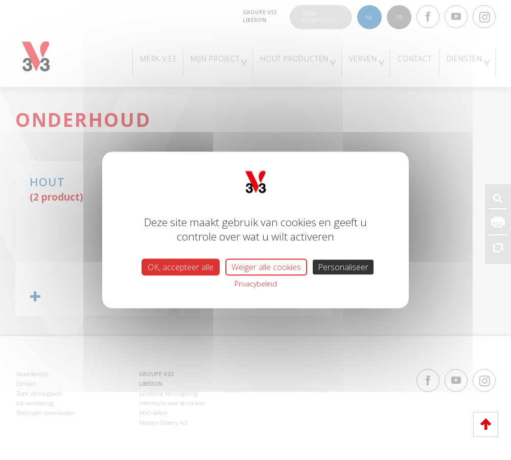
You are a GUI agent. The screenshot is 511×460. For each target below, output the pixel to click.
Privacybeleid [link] (256, 283)
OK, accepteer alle (181, 266)
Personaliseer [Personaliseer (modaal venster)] (343, 266)
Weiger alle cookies (266, 266)
